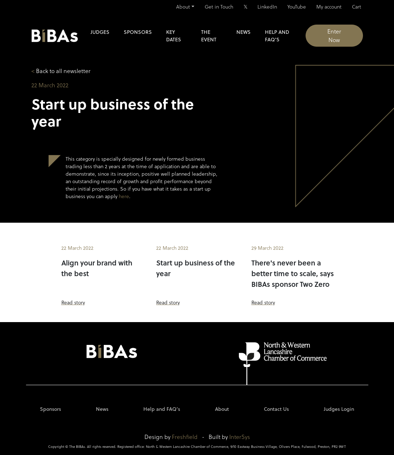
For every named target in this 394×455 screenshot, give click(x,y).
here (124, 196)
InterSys (239, 437)
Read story (73, 302)
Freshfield (185, 437)
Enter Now (334, 35)
